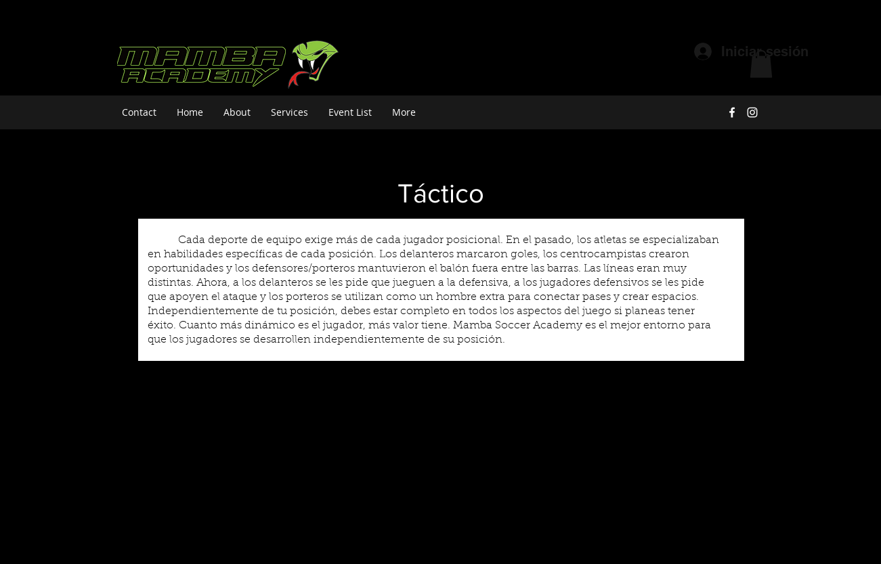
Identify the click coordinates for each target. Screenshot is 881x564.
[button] (761, 64)
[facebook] (732, 112)
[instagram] (752, 112)
